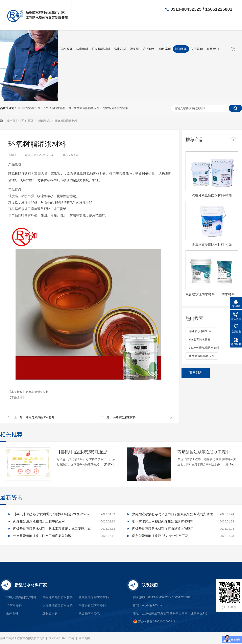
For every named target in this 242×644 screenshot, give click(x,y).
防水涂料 (82, 49)
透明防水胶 (49, 613)
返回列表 (195, 373)
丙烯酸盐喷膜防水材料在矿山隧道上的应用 (162, 528)
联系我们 (213, 49)
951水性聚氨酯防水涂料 (84, 108)
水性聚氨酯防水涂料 (116, 108)
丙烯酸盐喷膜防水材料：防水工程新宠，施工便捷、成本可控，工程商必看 (53, 528)
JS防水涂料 (14, 605)
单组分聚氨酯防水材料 (40, 417)
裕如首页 (66, 49)
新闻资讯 (181, 49)
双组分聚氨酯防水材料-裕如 (212, 195)
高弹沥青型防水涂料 (92, 605)
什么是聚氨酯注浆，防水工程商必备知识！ (43, 536)
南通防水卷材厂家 (29, 108)
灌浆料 (134, 49)
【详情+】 (108, 464)
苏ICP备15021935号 (61, 638)
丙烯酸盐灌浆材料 (124, 417)
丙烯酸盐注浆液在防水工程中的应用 (206, 452)
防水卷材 (120, 49)
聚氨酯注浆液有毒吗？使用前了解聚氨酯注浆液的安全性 (172, 514)
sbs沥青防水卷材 (55, 108)
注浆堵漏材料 (101, 49)
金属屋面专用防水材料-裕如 (212, 244)
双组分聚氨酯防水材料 (21, 597)
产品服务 (149, 49)
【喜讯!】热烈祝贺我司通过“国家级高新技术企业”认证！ (86, 452)
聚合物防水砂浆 (89, 613)
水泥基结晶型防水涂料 (57, 605)
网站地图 (84, 638)
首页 (31, 120)
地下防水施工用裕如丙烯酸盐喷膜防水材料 (162, 521)
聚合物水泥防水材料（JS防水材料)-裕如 (212, 294)
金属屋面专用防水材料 (94, 597)
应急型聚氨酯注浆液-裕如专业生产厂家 (160, 536)
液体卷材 (12, 613)
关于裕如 (197, 49)
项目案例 (165, 49)
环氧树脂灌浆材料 (66, 120)
